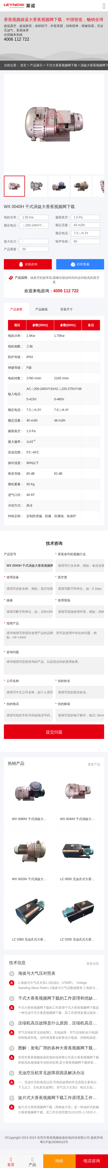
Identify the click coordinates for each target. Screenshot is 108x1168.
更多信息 (93, 963)
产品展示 (36, 65)
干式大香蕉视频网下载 (61, 65)
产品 (32, 1165)
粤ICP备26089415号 (54, 1142)
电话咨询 (91, 1161)
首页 (23, 65)
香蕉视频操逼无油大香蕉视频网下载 (19, 6)
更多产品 (94, 764)
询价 (59, 1161)
